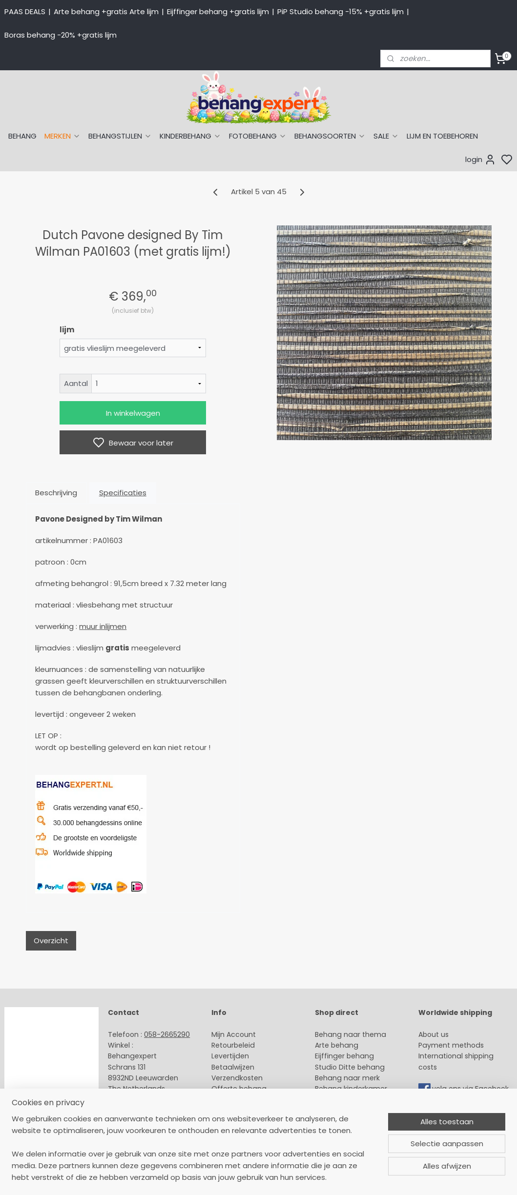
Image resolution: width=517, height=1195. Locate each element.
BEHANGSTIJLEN (120, 136)
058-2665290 (167, 1034)
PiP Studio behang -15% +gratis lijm (340, 11)
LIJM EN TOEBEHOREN (442, 136)
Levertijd (225, 1056)
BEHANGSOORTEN (330, 136)
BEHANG (22, 136)
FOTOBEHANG (258, 136)
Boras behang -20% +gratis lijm (60, 35)
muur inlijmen (102, 626)
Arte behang (336, 1045)
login (480, 159)
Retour (222, 1045)
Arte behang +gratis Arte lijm (106, 11)
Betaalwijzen (232, 1067)
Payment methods (451, 1045)
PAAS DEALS (24, 11)
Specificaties (122, 492)
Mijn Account (233, 1034)
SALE (386, 136)
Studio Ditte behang (350, 1067)
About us (433, 1034)
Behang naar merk (347, 1078)
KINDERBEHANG (190, 136)
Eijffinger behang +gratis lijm (218, 11)
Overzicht (51, 940)
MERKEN (62, 136)
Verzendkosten (237, 1078)
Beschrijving (56, 492)
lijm (67, 329)
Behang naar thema (350, 1034)
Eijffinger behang (344, 1056)
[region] (194, 1154)
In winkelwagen (133, 413)
